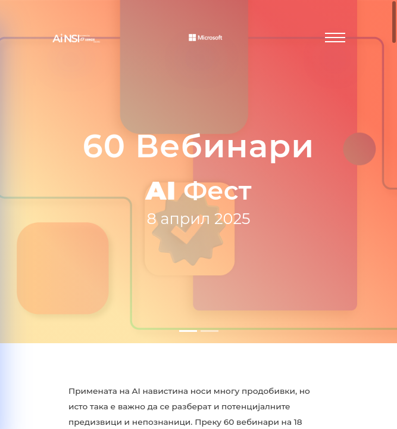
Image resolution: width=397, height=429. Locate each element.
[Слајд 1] (188, 331)
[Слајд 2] (209, 331)
